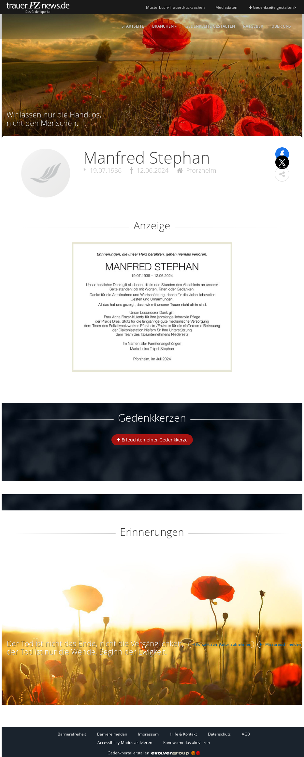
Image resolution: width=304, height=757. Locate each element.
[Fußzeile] (153, 738)
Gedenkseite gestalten (272, 7)
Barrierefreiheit (72, 734)
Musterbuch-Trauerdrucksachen (175, 7)
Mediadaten (226, 7)
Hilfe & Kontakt (183, 734)
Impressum (148, 734)
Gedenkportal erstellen (154, 753)
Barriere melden (112, 734)
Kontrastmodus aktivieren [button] (186, 742)
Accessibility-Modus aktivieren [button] (124, 742)
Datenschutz (219, 734)
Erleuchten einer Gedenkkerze (152, 440)
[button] (282, 174)
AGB (246, 734)
